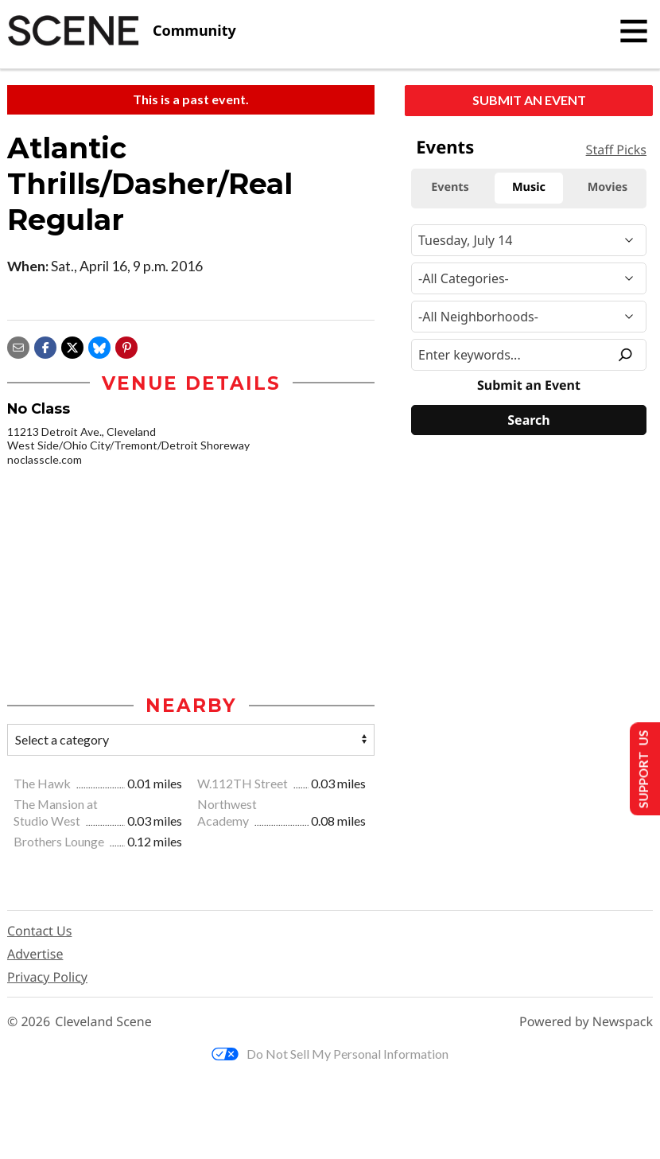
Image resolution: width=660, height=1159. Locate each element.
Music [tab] (528, 187)
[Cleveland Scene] (121, 31)
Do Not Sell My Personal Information (330, 1054)
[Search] (528, 420)
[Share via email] (18, 345)
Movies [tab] (608, 187)
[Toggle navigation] (634, 31)
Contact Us (39, 931)
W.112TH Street (243, 783)
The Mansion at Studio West (56, 813)
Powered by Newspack (586, 1022)
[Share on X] (72, 345)
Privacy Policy (47, 977)
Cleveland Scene (103, 1022)
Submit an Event (529, 99)
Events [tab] (450, 187)
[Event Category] (528, 278)
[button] (126, 345)
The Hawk (43, 783)
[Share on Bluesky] (99, 345)
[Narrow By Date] (528, 240)
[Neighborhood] (528, 317)
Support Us (641, 769)
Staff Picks (616, 149)
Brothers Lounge (60, 841)
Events (445, 147)
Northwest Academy (227, 813)
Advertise (35, 954)
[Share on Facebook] (45, 345)
